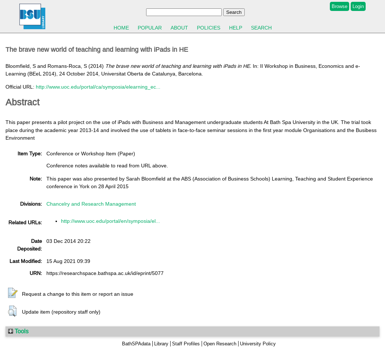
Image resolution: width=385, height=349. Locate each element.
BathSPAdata (136, 343)
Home (121, 28)
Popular (150, 28)
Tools (18, 331)
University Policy (258, 343)
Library (161, 343)
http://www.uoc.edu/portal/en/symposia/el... (110, 221)
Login (358, 6)
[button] (13, 293)
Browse (339, 6)
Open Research (219, 343)
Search (261, 28)
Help (235, 28)
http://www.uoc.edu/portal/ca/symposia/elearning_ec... (98, 87)
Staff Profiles (186, 343)
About (179, 28)
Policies (208, 28)
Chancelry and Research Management (91, 204)
